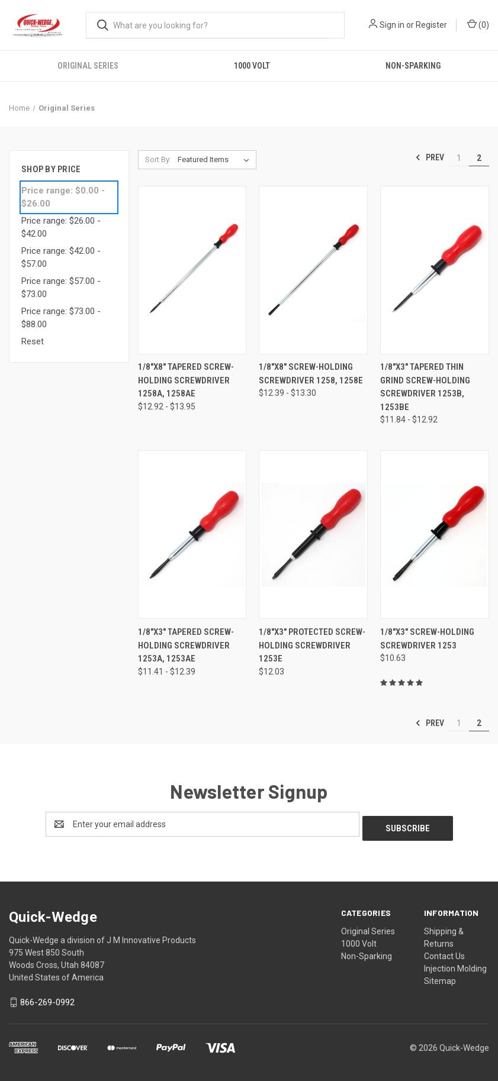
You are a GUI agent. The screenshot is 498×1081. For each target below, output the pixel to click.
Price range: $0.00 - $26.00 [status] (63, 197)
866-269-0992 (47, 998)
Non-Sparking (366, 952)
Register (431, 25)
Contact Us (444, 952)
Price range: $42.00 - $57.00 (61, 258)
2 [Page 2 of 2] (479, 158)
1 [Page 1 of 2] (459, 158)
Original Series (87, 65)
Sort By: (158, 159)
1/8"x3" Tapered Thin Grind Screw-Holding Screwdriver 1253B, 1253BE (425, 387)
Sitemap (440, 977)
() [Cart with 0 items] (478, 24)
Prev (429, 157)
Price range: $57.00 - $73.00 (61, 288)
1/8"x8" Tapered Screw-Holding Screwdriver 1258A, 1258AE (186, 380)
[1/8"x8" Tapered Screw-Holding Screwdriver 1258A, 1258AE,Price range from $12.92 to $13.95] (192, 270)
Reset (32, 341)
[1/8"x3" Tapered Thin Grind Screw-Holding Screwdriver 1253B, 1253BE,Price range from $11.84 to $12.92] (435, 270)
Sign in (392, 25)
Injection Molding (455, 964)
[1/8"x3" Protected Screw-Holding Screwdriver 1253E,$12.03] (313, 535)
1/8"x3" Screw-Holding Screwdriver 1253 (427, 639)
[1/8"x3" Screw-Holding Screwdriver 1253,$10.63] (435, 535)
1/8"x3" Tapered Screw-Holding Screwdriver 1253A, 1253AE (186, 645)
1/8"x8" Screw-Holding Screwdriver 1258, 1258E (311, 374)
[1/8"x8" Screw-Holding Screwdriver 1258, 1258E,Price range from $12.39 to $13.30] (313, 270)
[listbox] (216, 160)
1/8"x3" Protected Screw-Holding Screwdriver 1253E (312, 645)
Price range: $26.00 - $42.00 (61, 227)
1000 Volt (252, 65)
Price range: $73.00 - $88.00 (61, 318)
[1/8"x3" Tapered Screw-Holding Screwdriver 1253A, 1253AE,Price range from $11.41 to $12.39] (192, 535)
